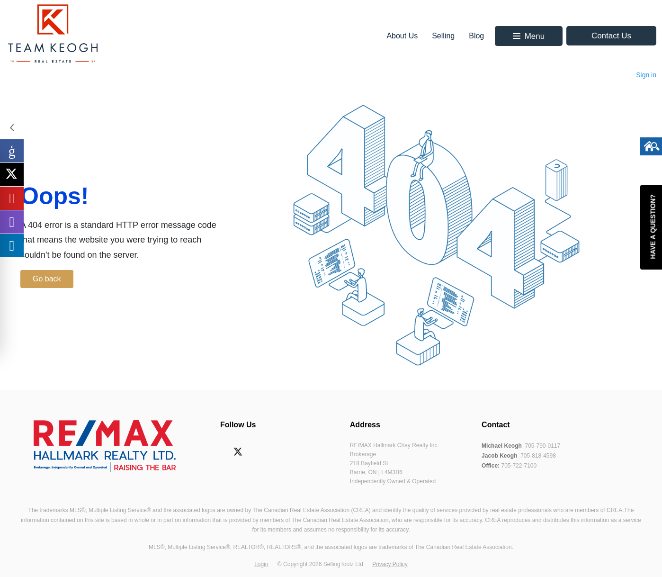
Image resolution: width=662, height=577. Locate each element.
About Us (402, 36)
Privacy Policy (390, 564)
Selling (443, 36)
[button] (529, 36)
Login (261, 564)
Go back (47, 279)
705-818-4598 (538, 455)
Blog (476, 36)
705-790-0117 (542, 445)
